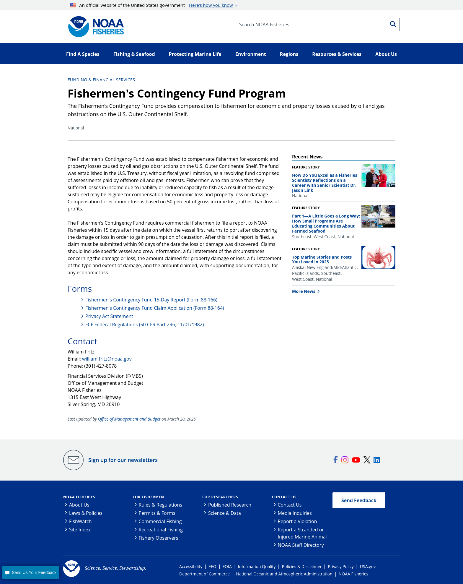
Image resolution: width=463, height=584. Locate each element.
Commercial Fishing (160, 521)
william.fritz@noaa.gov (107, 359)
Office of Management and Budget (129, 419)
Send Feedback (358, 500)
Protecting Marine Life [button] (195, 54)
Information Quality (257, 566)
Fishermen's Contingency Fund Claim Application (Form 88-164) (154, 308)
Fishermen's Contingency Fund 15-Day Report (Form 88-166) (151, 299)
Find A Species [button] (83, 54)
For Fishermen (148, 496)
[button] (30, 572)
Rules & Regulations (160, 505)
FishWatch (80, 521)
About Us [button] (386, 54)
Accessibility (190, 566)
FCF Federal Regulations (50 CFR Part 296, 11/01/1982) (144, 324)
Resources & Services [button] (336, 54)
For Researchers (220, 496)
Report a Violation (297, 521)
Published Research (229, 505)
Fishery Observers (158, 538)
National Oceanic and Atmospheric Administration (284, 574)
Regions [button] (289, 54)
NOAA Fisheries (79, 496)
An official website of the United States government (151, 5)
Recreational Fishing (161, 529)
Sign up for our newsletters (123, 459)
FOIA (227, 566)
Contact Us (284, 496)
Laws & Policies (85, 513)
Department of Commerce (204, 574)
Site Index (80, 529)
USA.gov (368, 566)
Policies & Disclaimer (302, 566)
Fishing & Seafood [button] (134, 54)
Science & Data (224, 513)
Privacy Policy (340, 566)
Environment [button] (250, 54)
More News (303, 291)
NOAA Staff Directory (301, 545)
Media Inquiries (295, 513)
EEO (212, 566)
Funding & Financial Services (101, 79)
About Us (79, 505)
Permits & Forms (157, 513)
